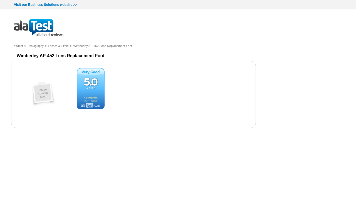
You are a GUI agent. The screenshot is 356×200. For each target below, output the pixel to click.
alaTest (18, 46)
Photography (36, 46)
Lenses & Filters (58, 46)
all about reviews (38, 28)
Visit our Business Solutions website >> (45, 5)
